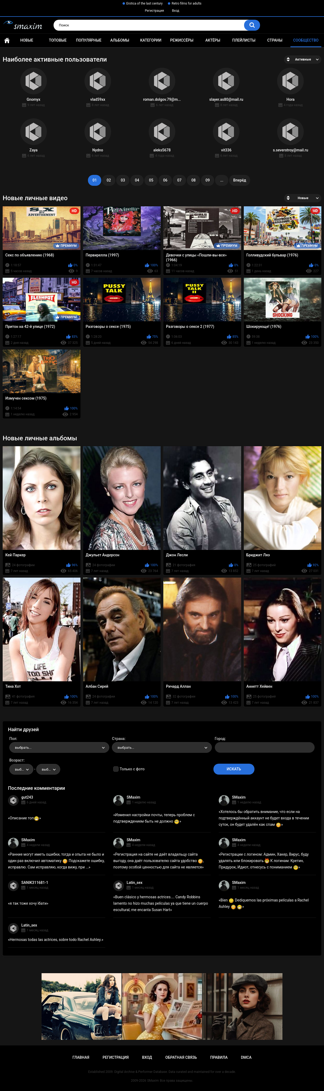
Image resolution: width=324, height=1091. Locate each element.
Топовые (57, 40)
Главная (7, 40)
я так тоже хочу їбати (28, 903)
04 (137, 180)
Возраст (16, 760)
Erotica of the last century (144, 3)
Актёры (212, 40)
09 (207, 180)
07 (179, 180)
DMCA (246, 1057)
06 (165, 180)
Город (220, 738)
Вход (175, 11)
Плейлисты (244, 40)
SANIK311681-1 (34, 882)
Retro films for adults (186, 3)
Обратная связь (181, 1057)
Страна (118, 738)
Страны (274, 40)
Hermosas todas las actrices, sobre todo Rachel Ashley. (56, 939)
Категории (150, 40)
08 (193, 180)
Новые (26, 40)
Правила (219, 1057)
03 (123, 180)
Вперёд (239, 180)
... (221, 180)
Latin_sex (134, 882)
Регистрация (154, 11)
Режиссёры (181, 40)
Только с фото (132, 769)
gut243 (27, 797)
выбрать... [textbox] (23, 748)
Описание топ (24, 818)
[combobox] (59, 747)
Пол (12, 738)
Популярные (88, 40)
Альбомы (119, 40)
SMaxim (133, 797)
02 (109, 180)
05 (151, 180)
